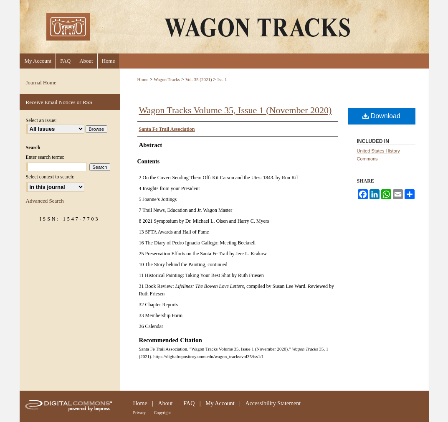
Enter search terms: (45, 157)
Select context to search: (50, 177)
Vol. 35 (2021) (198, 79)
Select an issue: (41, 120)
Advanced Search (45, 201)
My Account (220, 403)
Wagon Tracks (167, 79)
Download (381, 115)
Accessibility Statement (273, 403)
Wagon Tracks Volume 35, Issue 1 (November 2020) (235, 110)
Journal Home (41, 82)
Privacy (139, 412)
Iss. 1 (222, 79)
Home (143, 79)
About (165, 403)
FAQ (189, 403)
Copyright (162, 412)
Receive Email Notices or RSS (59, 102)
